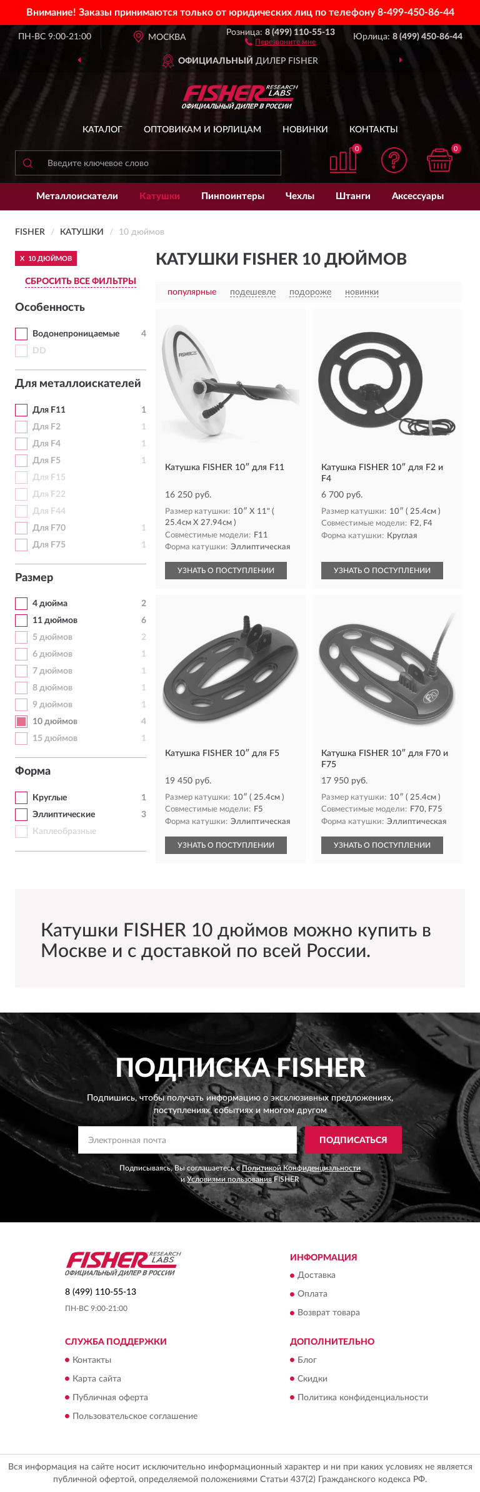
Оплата (313, 1294)
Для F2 (46, 427)
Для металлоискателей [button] (78, 384)
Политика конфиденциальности (363, 1397)
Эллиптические (63, 814)
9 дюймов (52, 704)
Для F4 (46, 443)
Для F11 (49, 410)
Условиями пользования (229, 1179)
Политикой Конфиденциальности (301, 1168)
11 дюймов (55, 620)
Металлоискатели (77, 196)
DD (39, 350)
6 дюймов (52, 654)
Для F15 (49, 477)
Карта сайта (96, 1379)
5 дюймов (52, 637)
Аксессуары (418, 196)
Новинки (305, 129)
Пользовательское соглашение (135, 1416)
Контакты (373, 129)
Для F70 (49, 528)
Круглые (49, 797)
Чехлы (300, 196)
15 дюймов (55, 738)
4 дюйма (50, 603)
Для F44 (49, 511)
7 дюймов (52, 671)
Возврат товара (329, 1313)
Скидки (313, 1379)
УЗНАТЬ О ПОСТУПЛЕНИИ (226, 570)
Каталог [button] (102, 129)
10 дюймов (55, 721)
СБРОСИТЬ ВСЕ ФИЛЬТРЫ (80, 281)
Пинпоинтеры (232, 196)
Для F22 (49, 494)
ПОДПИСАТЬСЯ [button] (353, 1140)
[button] (280, 41)
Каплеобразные (64, 831)
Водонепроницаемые (75, 334)
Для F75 (49, 545)
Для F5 (46, 460)
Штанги (353, 196)
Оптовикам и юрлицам (202, 129)
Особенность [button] (50, 307)
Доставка (317, 1276)
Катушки (159, 196)
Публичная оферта (110, 1397)
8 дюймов (52, 688)
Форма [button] (33, 771)
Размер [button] (34, 578)
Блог (307, 1360)
